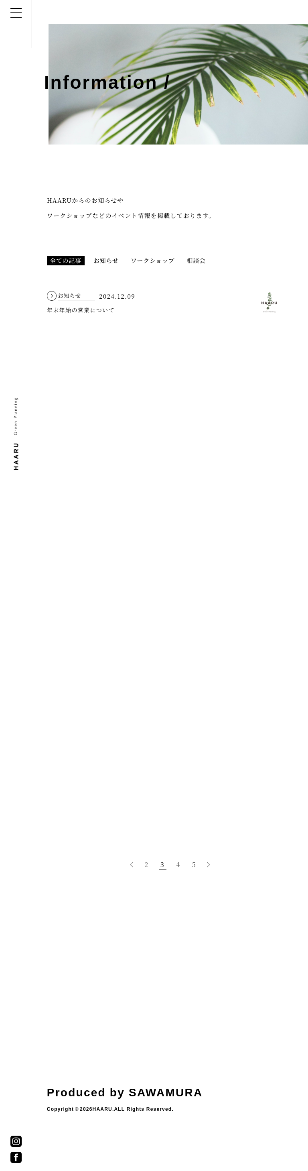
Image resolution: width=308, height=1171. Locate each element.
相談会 (196, 260)
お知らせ (106, 260)
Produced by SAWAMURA (125, 1092)
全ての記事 (65, 260)
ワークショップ (153, 260)
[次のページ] (208, 865)
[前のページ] (131, 865)
